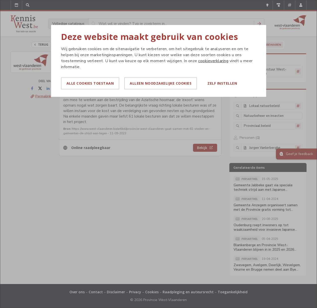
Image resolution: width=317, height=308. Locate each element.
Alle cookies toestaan (90, 83)
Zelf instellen (222, 83)
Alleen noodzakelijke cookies (160, 83)
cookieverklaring (213, 61)
